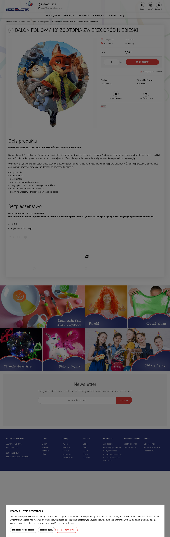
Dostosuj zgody (46, 530)
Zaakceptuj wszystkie (66, 530)
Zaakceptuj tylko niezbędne (23, 530)
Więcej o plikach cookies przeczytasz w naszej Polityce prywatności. (42, 523)
